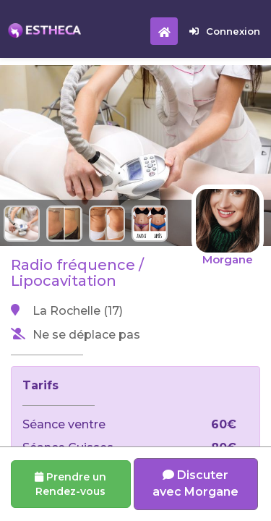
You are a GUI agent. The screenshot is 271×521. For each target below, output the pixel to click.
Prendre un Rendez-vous (70, 484)
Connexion (224, 31)
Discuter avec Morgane (195, 483)
